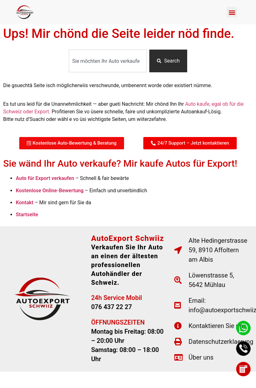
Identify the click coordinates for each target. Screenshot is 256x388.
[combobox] (108, 61)
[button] (232, 12)
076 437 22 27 (111, 307)
